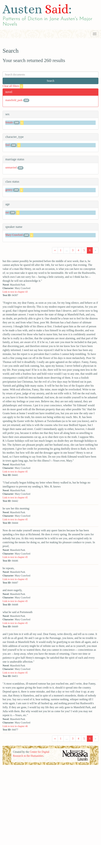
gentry (8, 189)
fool (7, 145)
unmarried (11, 167)
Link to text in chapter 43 (15, 291)
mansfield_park (14, 100)
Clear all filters (13, 85)
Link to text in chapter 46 (15, 726)
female (9, 122)
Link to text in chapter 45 (15, 471)
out (7, 212)
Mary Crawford (14, 235)
